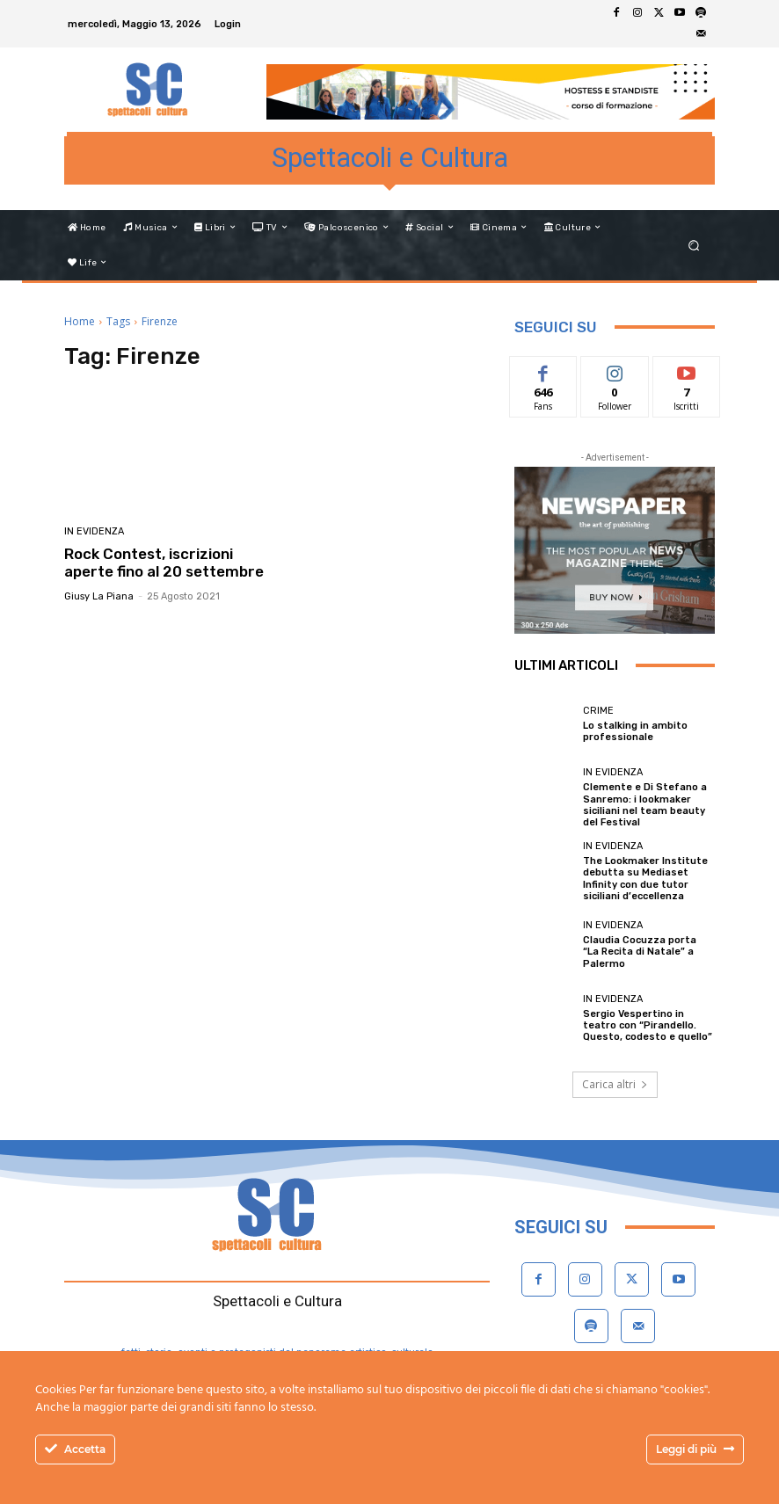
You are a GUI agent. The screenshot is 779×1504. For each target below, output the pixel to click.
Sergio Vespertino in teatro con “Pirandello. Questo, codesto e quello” (647, 1025)
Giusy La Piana (99, 596)
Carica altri (615, 1084)
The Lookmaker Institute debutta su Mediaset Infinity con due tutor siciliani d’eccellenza (645, 878)
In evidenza (94, 531)
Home (79, 321)
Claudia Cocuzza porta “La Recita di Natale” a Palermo (639, 951)
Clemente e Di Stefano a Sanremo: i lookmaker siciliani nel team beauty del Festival (645, 804)
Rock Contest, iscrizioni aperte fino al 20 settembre (164, 562)
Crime (598, 711)
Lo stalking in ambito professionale (635, 731)
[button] (694, 245)
